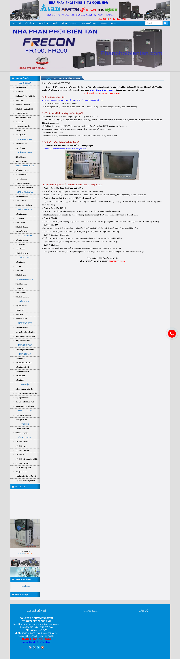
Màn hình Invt (21, 275)
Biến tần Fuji (20, 359)
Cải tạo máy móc (21, 472)
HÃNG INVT (25, 258)
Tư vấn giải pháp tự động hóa (26, 476)
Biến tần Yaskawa (22, 196)
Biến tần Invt (20, 262)
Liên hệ (113, 23)
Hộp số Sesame (21, 157)
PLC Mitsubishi (21, 175)
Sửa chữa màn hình (22, 450)
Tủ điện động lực (22, 433)
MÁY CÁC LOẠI (25, 411)
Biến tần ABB (20, 376)
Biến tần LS (20, 380)
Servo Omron (20, 223)
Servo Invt (19, 271)
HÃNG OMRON (25, 210)
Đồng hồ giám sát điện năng (25, 336)
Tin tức (55, 23)
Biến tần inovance (22, 284)
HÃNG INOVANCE (25, 279)
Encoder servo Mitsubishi (24, 187)
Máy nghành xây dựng (23, 415)
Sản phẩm (42, 23)
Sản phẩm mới (20, 487)
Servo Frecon (20, 148)
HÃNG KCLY (25, 301)
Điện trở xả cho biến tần (24, 389)
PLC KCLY (20, 310)
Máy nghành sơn (21, 420)
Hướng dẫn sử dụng (88, 23)
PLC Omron (20, 218)
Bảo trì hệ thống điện (23, 468)
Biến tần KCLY (21, 306)
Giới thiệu (28, 23)
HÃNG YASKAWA (25, 192)
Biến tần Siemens (22, 240)
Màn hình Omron (22, 227)
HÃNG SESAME (25, 153)
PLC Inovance (20, 288)
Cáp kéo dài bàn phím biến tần (26, 393)
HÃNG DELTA (25, 83)
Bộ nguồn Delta (21, 130)
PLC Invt (19, 266)
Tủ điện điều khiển (22, 428)
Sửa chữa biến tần (22, 442)
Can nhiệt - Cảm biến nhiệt (25, 332)
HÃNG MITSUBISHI (25, 166)
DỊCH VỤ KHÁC (25, 437)
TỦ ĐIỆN (25, 424)
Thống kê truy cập (21, 595)
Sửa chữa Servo (21, 446)
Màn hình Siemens (22, 253)
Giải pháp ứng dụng (69, 23)
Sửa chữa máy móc (22, 463)
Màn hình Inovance (22, 297)
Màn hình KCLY (21, 319)
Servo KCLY (20, 314)
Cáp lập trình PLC (22, 398)
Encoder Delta (20, 122)
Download (102, 23)
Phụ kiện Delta (21, 135)
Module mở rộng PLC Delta (25, 96)
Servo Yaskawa (21, 201)
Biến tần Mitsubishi (22, 170)
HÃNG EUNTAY (25, 345)
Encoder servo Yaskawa (24, 205)
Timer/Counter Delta (23, 126)
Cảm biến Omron (22, 231)
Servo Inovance (21, 293)
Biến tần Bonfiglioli (22, 367)
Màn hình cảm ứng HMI (24, 109)
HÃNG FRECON (25, 139)
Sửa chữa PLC (21, 455)
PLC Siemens (20, 244)
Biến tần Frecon (21, 144)
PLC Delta (19, 92)
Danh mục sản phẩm (22, 78)
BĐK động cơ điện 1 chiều (25, 350)
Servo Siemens (20, 249)
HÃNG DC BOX (25, 323)
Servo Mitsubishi (21, 179)
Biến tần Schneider (22, 372)
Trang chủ (17, 23)
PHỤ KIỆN (24, 385)
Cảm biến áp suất (22, 328)
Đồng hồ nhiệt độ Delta (24, 118)
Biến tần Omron (21, 214)
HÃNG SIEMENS (25, 236)
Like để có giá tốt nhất (23, 579)
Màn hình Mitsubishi (23, 183)
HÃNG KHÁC (25, 354)
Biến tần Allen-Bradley (24, 363)
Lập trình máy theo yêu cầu (25, 481)
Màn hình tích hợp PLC (24, 113)
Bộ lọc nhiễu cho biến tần (25, 406)
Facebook (25, 586)
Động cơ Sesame (21, 161)
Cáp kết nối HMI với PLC (25, 402)
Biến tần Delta (21, 87)
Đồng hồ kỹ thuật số (23, 341)
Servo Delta (20, 100)
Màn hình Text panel (23, 105)
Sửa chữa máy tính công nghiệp (27, 459)
